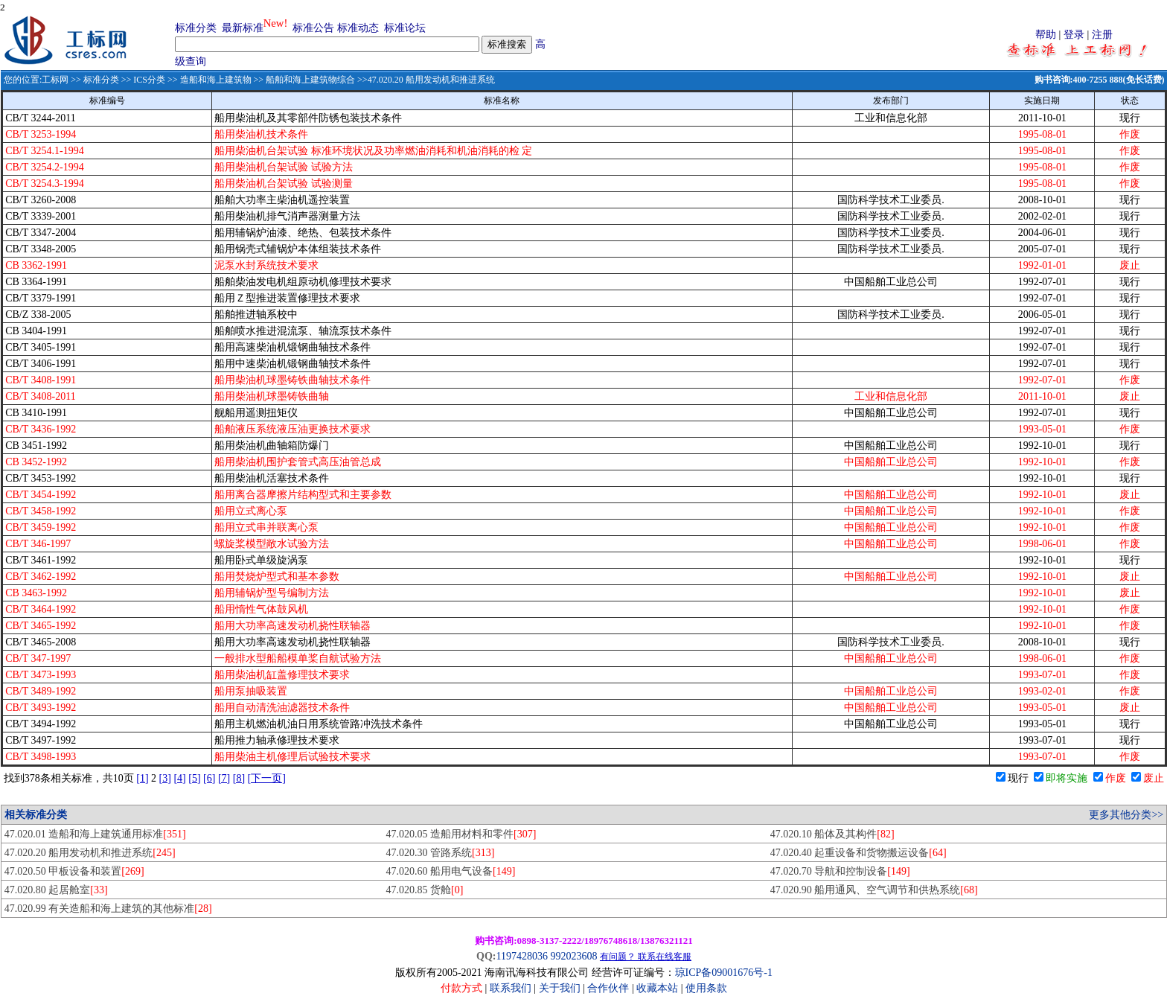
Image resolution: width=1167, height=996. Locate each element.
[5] (194, 778)
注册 (1102, 34)
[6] (209, 778)
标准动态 (358, 27)
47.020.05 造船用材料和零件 (461, 834)
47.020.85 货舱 (425, 890)
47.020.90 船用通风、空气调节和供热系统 (874, 890)
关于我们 (561, 988)
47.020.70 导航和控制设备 (840, 871)
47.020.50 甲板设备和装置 (74, 871)
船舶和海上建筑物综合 (310, 79)
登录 (1074, 34)
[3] (165, 778)
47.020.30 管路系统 (440, 852)
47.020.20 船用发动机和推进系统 (90, 852)
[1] (142, 778)
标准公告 (313, 27)
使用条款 (706, 988)
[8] (239, 778)
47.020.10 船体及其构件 (832, 834)
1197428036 (521, 956)
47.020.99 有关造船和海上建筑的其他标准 (108, 908)
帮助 (1045, 34)
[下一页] (267, 778)
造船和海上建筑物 (216, 79)
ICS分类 (149, 79)
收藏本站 (657, 988)
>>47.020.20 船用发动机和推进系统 (425, 79)
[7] (224, 778)
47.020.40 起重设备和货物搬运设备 (858, 852)
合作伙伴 (608, 988)
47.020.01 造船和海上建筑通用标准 (95, 834)
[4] (179, 778)
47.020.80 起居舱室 (56, 890)
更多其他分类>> (1126, 814)
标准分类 (196, 27)
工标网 (55, 79)
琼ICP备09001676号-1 (724, 972)
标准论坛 (405, 27)
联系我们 (510, 988)
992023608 (573, 956)
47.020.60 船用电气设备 (451, 871)
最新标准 (242, 27)
